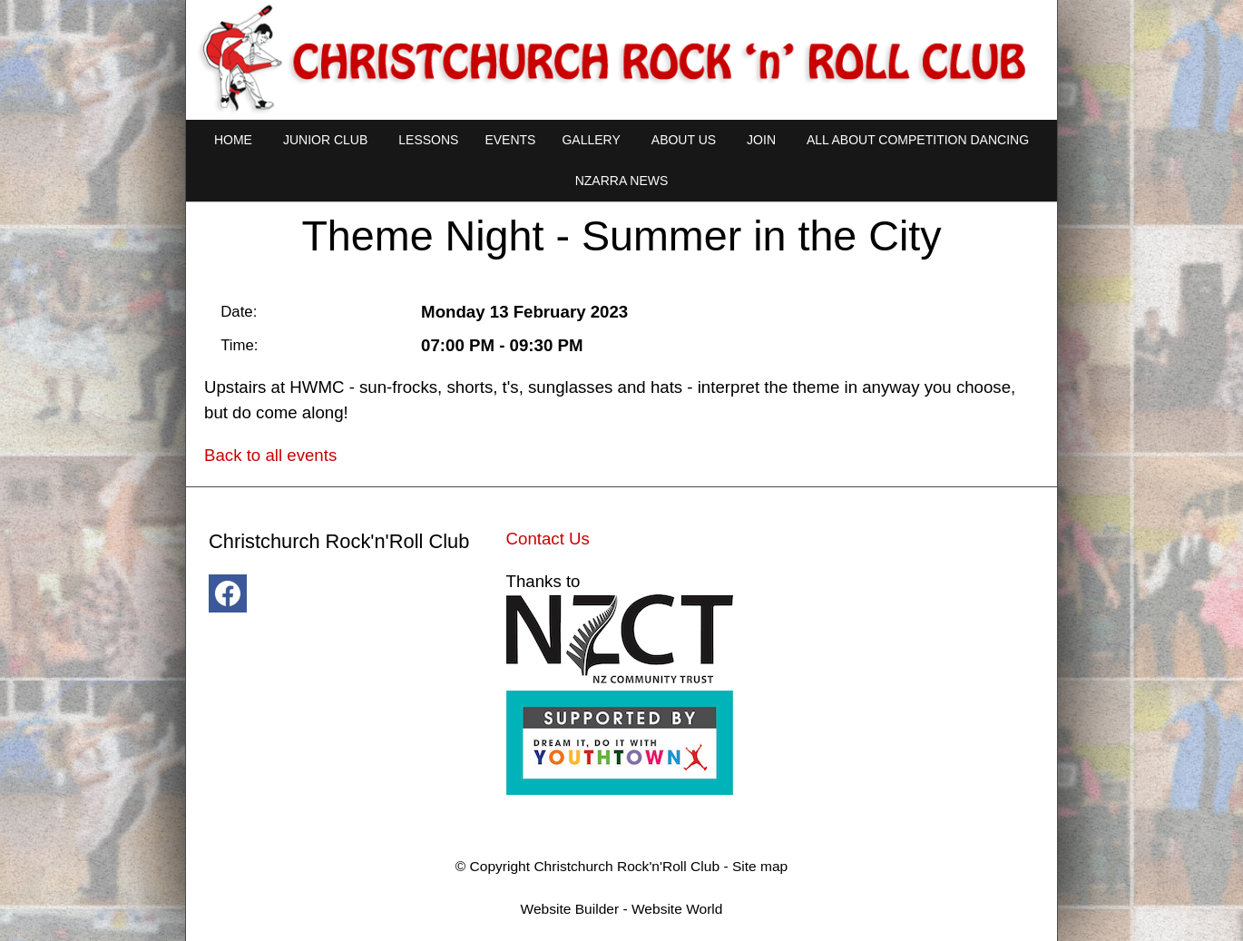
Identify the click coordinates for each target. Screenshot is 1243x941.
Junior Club (325, 139)
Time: (239, 345)
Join (761, 139)
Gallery (591, 139)
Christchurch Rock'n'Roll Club (626, 866)
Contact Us (548, 538)
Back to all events (270, 455)
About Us (683, 139)
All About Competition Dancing (918, 139)
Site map (760, 866)
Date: (238, 311)
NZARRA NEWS (622, 180)
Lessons (428, 139)
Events (509, 139)
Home (233, 139)
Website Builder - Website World (622, 908)
